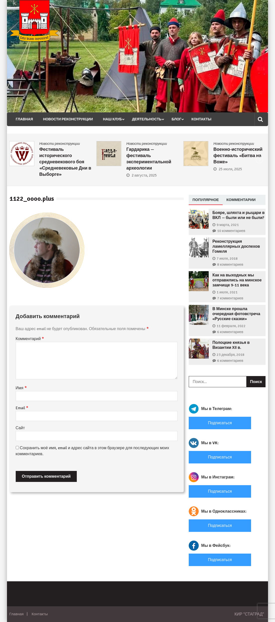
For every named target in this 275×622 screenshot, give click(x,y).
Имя (21, 388)
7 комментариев (230, 298)
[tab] (206, 200)
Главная (22, 119)
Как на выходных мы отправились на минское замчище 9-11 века (237, 280)
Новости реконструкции (65, 119)
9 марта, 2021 (228, 225)
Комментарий (30, 338)
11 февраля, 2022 (231, 326)
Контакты (195, 119)
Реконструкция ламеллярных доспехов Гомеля (236, 246)
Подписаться (220, 422)
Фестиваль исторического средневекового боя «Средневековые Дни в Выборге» (65, 162)
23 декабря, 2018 (230, 355)
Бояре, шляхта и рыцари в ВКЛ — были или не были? (238, 215)
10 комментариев (231, 231)
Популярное (205, 200)
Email (22, 408)
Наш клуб (109, 119)
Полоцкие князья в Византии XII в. (231, 345)
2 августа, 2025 (144, 175)
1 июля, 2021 (227, 292)
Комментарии (241, 200)
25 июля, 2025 (230, 169)
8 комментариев (230, 264)
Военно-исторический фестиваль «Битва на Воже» (238, 156)
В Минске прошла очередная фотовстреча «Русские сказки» (236, 313)
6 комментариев (230, 332)
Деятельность (142, 119)
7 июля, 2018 (227, 258)
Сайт (20, 427)
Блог (171, 119)
